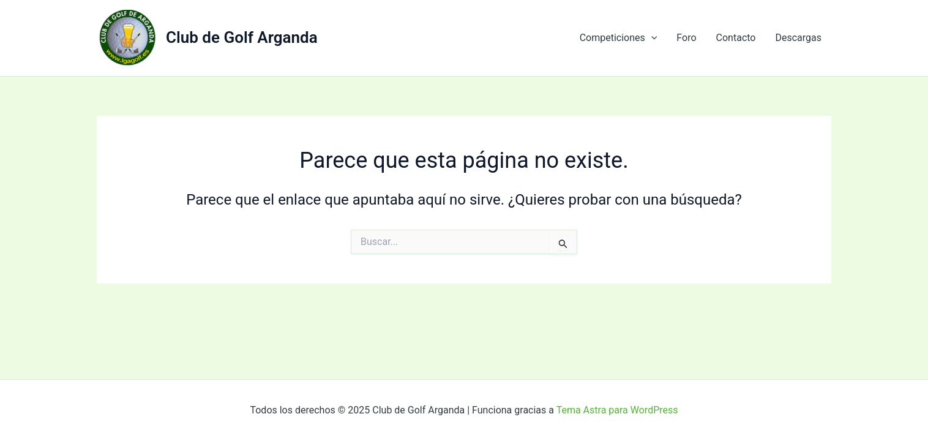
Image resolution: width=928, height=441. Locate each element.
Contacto (736, 37)
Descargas (798, 37)
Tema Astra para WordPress (617, 410)
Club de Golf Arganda (242, 37)
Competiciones (618, 38)
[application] (651, 38)
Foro (686, 37)
